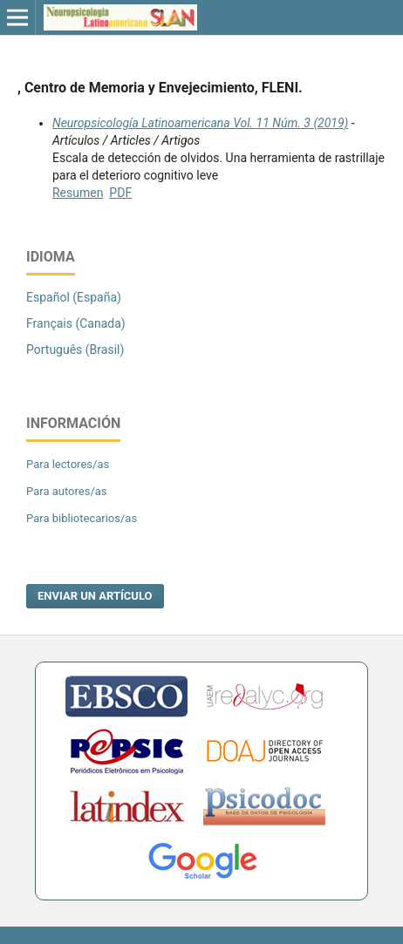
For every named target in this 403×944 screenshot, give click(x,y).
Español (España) (73, 297)
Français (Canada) (76, 323)
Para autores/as (66, 491)
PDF (120, 193)
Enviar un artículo (95, 595)
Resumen (77, 193)
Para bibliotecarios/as (81, 518)
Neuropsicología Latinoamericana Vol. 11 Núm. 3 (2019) (200, 123)
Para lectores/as (67, 464)
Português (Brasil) (75, 350)
